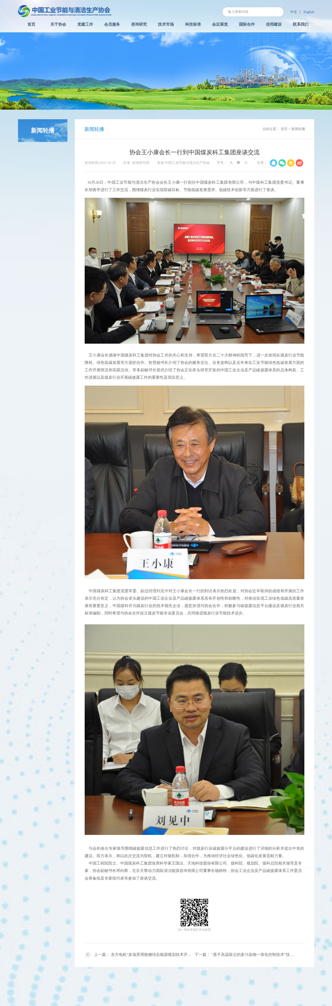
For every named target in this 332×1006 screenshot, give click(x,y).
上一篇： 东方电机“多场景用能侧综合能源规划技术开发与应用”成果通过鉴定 (144, 954)
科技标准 (193, 24)
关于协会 (58, 24)
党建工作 (85, 24)
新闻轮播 (298, 129)
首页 (31, 24)
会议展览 (220, 24)
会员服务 (112, 24)
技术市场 (166, 24)
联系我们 (301, 24)
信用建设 (274, 24)
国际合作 (247, 24)
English (309, 12)
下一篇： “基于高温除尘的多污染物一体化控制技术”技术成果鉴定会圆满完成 (249, 954)
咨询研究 (139, 24)
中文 (293, 12)
